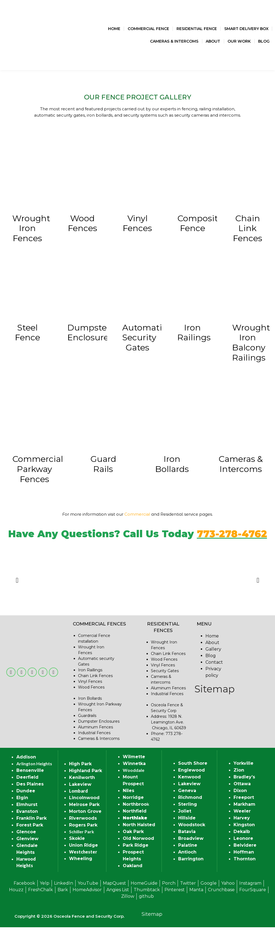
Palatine (187, 860)
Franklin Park (31, 832)
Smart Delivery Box (246, 28)
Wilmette (134, 771)
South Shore (192, 778)
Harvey (242, 832)
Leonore (243, 853)
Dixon (240, 805)
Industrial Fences (94, 747)
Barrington (191, 873)
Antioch (187, 866)
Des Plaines (30, 798)
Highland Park (85, 785)
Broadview (191, 853)
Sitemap (215, 703)
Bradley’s (244, 791)
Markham (244, 819)
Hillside (187, 832)
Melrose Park (84, 819)
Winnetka (134, 778)
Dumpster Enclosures (98, 735)
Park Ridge (135, 859)
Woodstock (191, 839)
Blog (264, 41)
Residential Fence (197, 28)
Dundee (25, 805)
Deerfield (27, 791)
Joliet (184, 825)
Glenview (27, 853)
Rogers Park (83, 839)
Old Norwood (138, 852)
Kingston (244, 839)
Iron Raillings (90, 684)
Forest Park (29, 839)
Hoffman (244, 866)
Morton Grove (85, 825)
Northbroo (135, 818)
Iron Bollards (90, 712)
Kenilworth (82, 792)
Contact (214, 676)
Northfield (135, 825)
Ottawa (242, 798)
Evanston (27, 825)
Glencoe (26, 846)
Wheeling (80, 873)
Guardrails (87, 730)
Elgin (22, 812)
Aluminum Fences (95, 741)
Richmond (190, 812)
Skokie (77, 852)
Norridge (133, 811)
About (213, 41)
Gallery (213, 663)
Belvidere (245, 860)
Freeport (244, 812)
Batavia (187, 846)
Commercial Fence (148, 28)
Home (114, 28)
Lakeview (80, 798)
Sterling (187, 819)
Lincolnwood (84, 812)
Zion (239, 784)
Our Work (239, 41)
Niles (128, 805)
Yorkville (243, 778)
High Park (80, 778)
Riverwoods (83, 832)
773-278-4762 (232, 548)
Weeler (242, 825)
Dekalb (242, 846)
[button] (17, 594)
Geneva (187, 805)
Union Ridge (83, 859)
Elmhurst (26, 819)
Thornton (245, 873)
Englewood (191, 784)
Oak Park (133, 846)
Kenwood (189, 791)
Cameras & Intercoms (174, 41)
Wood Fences (91, 701)
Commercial (137, 528)
